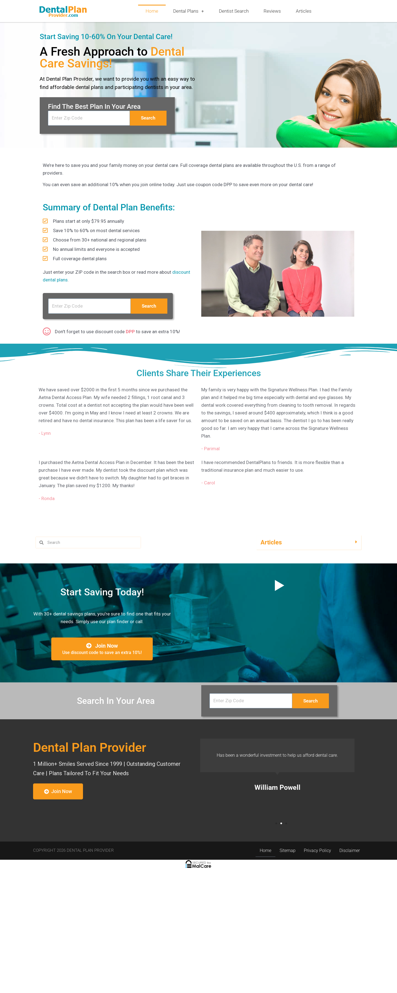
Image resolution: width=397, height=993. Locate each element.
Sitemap (288, 973)
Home (152, 11)
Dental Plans (188, 11)
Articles (304, 11)
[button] (308, 625)
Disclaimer (349, 973)
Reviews (272, 11)
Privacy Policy (317, 973)
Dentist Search (234, 11)
